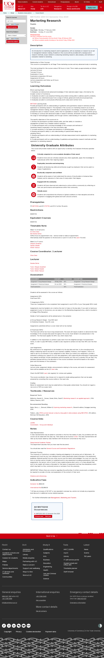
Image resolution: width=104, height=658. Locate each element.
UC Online (87, 2)
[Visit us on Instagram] (9, 626)
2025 (12, 24)
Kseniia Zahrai (34, 263)
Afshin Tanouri (35, 247)
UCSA (76, 436)
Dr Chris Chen (34, 232)
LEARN (32, 423)
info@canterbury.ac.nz (9, 603)
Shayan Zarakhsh (35, 243)
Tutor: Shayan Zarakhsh (38, 267)
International (52, 2)
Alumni (77, 2)
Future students (22, 2)
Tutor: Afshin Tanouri (37, 271)
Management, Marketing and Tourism (63, 497)
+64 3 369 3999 (7, 599)
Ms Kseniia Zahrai (35, 234)
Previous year (39, 516)
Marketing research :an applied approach (77, 398)
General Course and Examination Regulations (60, 448)
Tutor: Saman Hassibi (37, 269)
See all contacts (41, 611)
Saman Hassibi (35, 245)
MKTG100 (35, 206)
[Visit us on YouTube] (24, 626)
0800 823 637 (81, 599)
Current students (38, 2)
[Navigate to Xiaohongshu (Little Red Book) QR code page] (29, 626)
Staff (100, 2)
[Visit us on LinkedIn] (14, 626)
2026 (17, 24)
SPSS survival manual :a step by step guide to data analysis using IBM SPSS (63, 413)
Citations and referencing (38, 476)
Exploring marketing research (63, 407)
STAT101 (47, 206)
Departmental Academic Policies (40, 442)
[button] (92, 7)
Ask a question (41, 600)
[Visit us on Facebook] (4, 626)
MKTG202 (33, 104)
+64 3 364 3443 (41, 596)
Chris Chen (33, 255)
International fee (35, 487)
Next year (48, 516)
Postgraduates (65, 2)
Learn (78, 237)
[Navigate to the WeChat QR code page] (19, 626)
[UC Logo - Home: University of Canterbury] (9, 6)
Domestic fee (34, 484)
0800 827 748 (6, 596)
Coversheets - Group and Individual (41, 425)
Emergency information (78, 603)
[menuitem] (21, 8)
